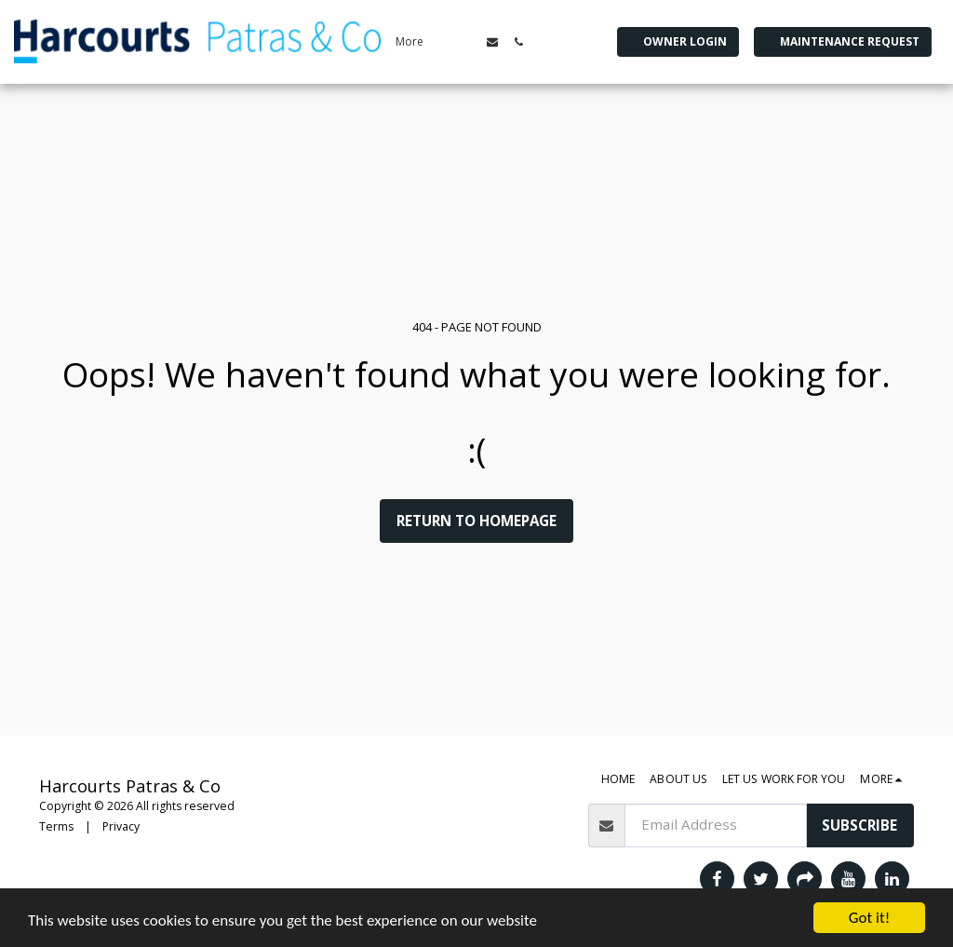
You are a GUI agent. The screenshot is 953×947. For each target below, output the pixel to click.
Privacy (121, 826)
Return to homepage (476, 520)
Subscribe (859, 825)
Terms (56, 826)
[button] (492, 41)
